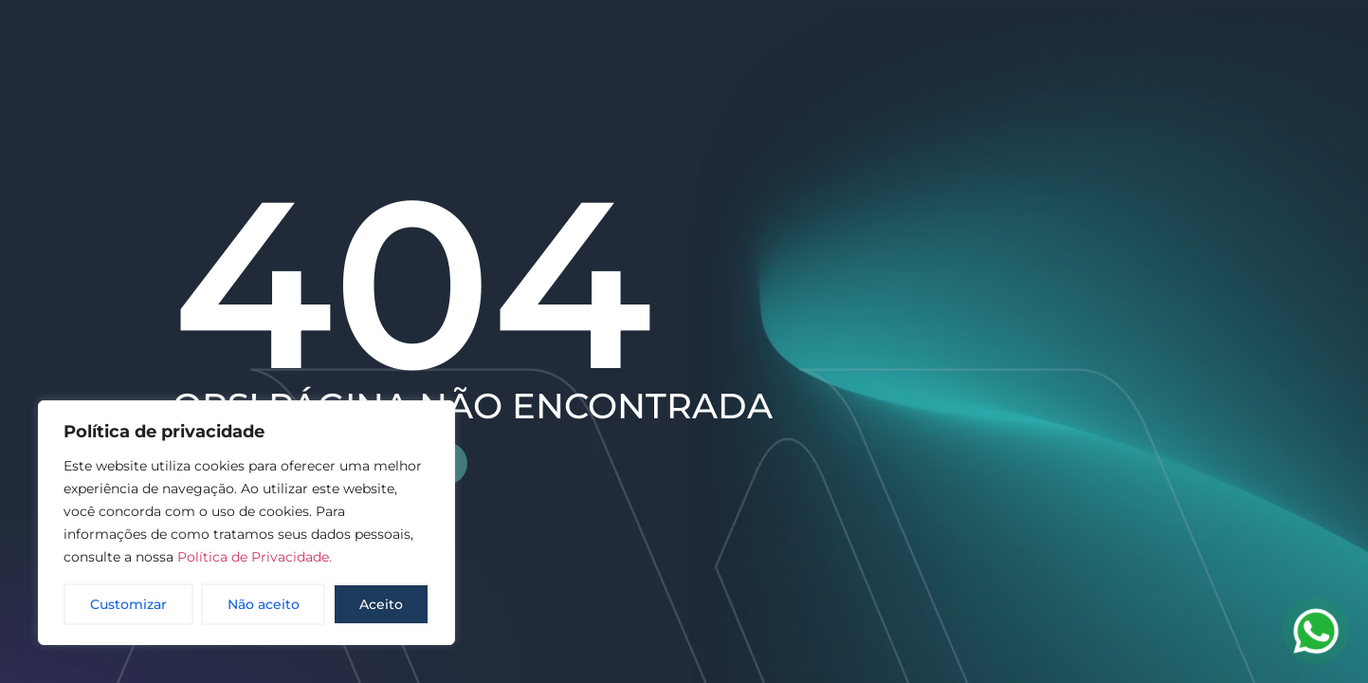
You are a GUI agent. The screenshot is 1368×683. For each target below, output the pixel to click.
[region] (246, 522)
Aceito (381, 604)
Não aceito (264, 604)
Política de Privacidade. (254, 556)
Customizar (128, 604)
